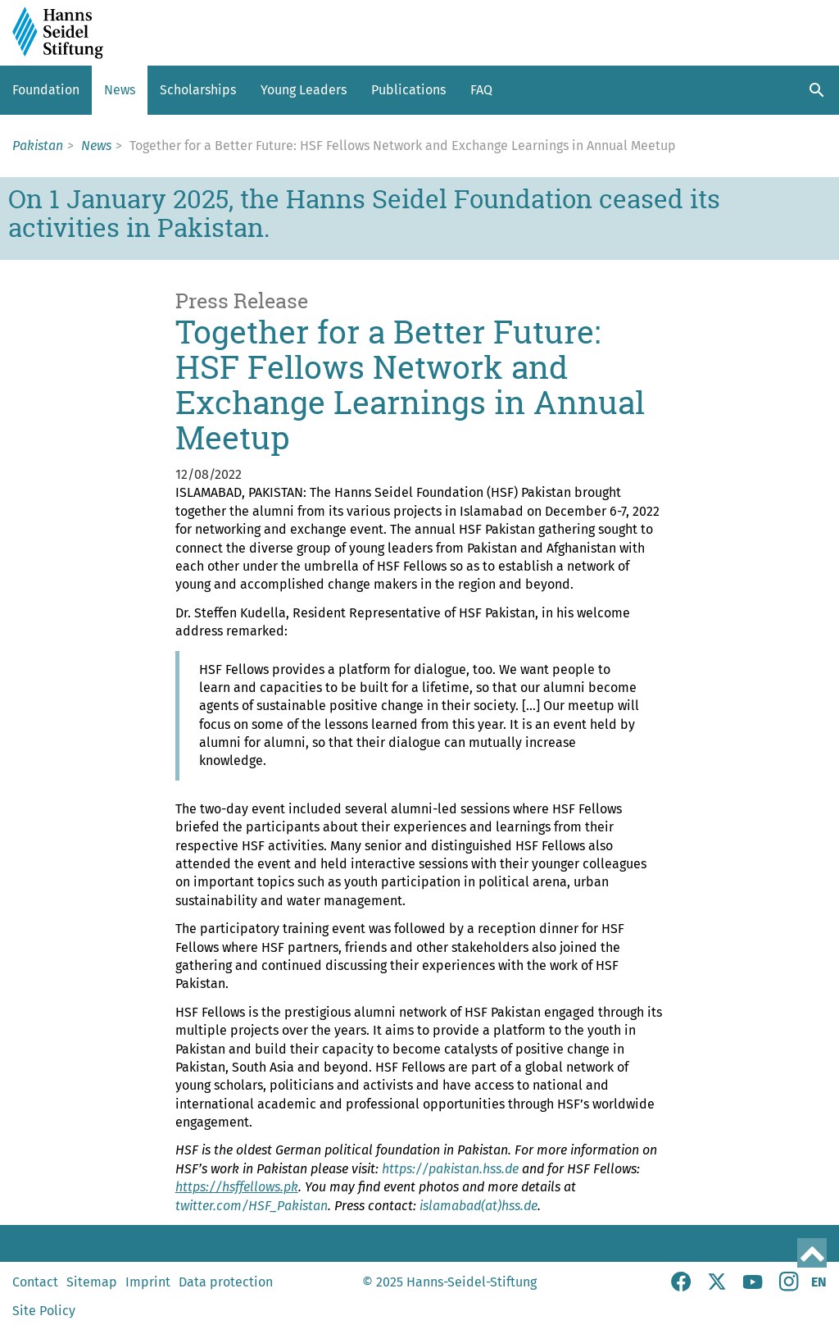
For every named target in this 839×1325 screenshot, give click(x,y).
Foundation (45, 90)
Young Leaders (304, 90)
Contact (35, 1282)
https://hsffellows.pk (236, 1187)
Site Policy (43, 1310)
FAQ (481, 90)
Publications (408, 90)
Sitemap (91, 1282)
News (119, 90)
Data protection (226, 1282)
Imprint (147, 1282)
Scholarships (198, 90)
